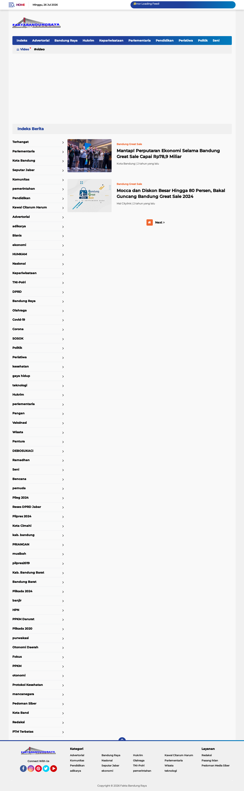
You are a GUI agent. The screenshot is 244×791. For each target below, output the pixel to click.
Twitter (48, 770)
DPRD (17, 292)
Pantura (18, 441)
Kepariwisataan (111, 40)
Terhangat (20, 142)
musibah (19, 554)
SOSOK (17, 338)
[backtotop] (122, 741)
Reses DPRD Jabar (26, 507)
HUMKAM (19, 254)
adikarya (19, 226)
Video (24, 49)
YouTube (56, 770)
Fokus (17, 657)
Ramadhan (21, 460)
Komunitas (20, 179)
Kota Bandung (23, 160)
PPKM (16, 666)
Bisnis (16, 235)
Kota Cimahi (21, 526)
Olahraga (19, 310)
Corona (18, 329)
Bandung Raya (66, 40)
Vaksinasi (19, 423)
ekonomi (19, 245)
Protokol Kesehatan (27, 685)
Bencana (19, 479)
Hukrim (88, 40)
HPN (15, 610)
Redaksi (18, 722)
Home (20, 5)
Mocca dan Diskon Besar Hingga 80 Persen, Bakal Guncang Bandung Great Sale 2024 (171, 193)
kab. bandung (23, 535)
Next (160, 222)
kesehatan (20, 366)
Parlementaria (139, 40)
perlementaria (23, 404)
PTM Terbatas (22, 731)
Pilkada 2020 (22, 628)
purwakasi (20, 638)
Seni (216, 40)
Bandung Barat (24, 582)
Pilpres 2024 (21, 516)
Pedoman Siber (24, 703)
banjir (16, 600)
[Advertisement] (122, 87)
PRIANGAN (20, 544)
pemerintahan (23, 189)
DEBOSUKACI (22, 451)
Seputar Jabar (23, 170)
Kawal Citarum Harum (29, 207)
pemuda (19, 488)
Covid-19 (18, 320)
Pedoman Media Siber (215, 765)
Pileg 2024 (20, 497)
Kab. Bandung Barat (28, 572)
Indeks (22, 40)
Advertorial (40, 40)
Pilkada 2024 (22, 591)
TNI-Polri (19, 282)
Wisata (17, 432)
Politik (203, 40)
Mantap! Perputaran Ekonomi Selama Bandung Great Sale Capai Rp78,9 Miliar (168, 153)
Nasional (19, 263)
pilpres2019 (21, 563)
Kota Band (20, 713)
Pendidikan (165, 40)
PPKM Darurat (23, 619)
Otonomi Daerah (25, 647)
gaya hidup (21, 376)
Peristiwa (186, 40)
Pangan (18, 413)
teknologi (19, 385)
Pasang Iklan (210, 760)
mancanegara (23, 694)
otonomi (18, 675)
